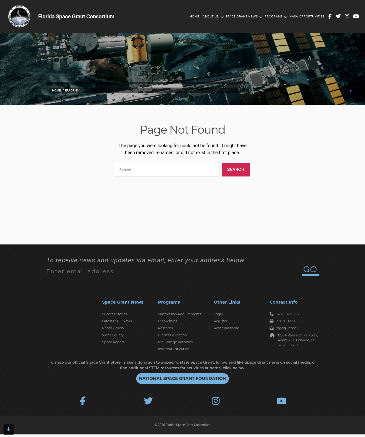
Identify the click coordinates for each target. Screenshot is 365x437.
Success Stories (114, 314)
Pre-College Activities (175, 342)
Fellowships (167, 321)
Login (218, 314)
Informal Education (173, 349)
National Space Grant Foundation (182, 378)
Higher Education (172, 335)
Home (189, 16)
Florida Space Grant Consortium (188, 427)
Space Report (113, 342)
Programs (268, 16)
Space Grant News (236, 16)
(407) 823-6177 (285, 314)
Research (165, 328)
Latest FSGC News (117, 321)
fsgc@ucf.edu (284, 328)
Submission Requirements (179, 314)
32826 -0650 (283, 321)
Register (220, 321)
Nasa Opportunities (301, 16)
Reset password (227, 328)
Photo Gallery (113, 328)
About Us (205, 16)
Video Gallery (113, 335)
